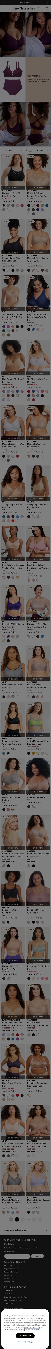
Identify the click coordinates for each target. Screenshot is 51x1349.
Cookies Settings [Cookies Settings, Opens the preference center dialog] (25, 1342)
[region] (25, 1329)
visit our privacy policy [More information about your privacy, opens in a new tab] (32, 1329)
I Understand (25, 1336)
